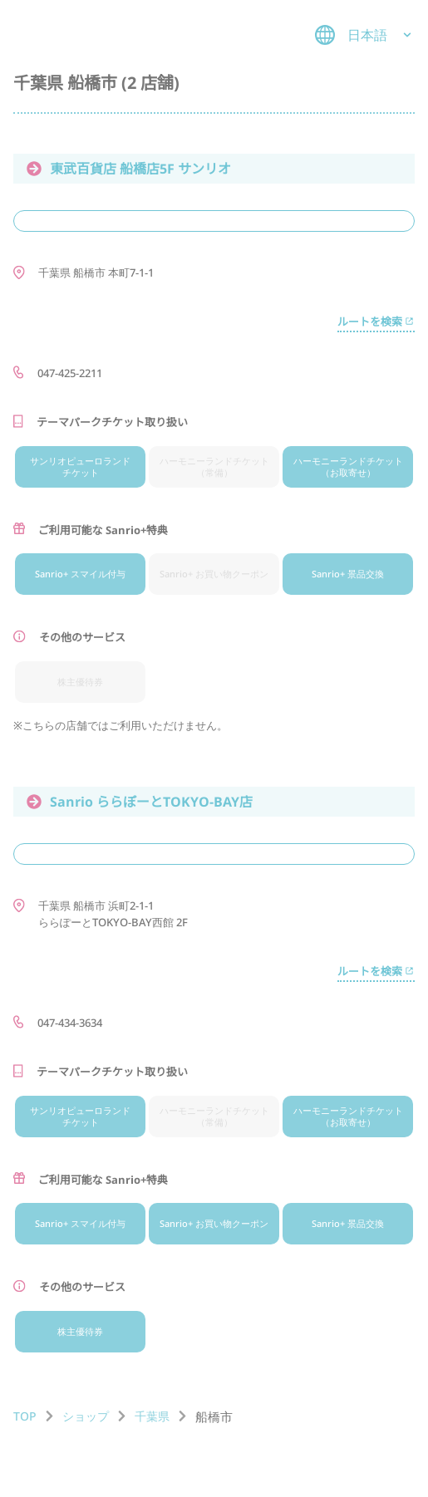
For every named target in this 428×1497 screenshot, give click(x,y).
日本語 (365, 35)
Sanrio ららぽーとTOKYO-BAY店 (140, 802)
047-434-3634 (69, 1022)
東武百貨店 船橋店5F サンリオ (129, 169)
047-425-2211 (69, 373)
